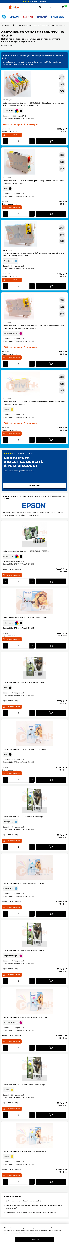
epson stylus (49, 25)
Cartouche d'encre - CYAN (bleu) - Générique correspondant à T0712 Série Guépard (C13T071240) (33, 254)
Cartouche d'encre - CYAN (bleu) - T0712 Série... (24, 883)
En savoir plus (7, 45)
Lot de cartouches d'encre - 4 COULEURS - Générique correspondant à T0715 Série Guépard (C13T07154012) (34, 104)
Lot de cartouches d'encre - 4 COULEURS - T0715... (26, 618)
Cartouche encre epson (30, 25)
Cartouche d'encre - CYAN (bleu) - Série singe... (24, 817)
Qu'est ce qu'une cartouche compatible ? (23, 1201)
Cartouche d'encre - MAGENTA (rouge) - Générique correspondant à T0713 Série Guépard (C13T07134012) (33, 327)
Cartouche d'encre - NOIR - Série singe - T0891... (24, 683)
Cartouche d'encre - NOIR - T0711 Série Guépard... (25, 749)
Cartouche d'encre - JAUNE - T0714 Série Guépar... (25, 1151)
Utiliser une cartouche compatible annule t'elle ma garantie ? (32, 1212)
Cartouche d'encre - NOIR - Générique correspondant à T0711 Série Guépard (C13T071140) (33, 182)
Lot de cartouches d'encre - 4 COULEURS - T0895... (26, 551)
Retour (6, 25)
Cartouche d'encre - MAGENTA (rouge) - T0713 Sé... (26, 1017)
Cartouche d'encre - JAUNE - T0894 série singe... (25, 1085)
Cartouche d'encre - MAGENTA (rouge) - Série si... (25, 951)
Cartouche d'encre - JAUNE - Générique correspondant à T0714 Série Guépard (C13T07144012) (34, 403)
